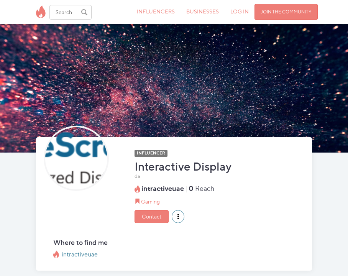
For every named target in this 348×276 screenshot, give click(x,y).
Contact (151, 216)
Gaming (150, 201)
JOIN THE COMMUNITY (286, 12)
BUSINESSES (202, 11)
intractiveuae (80, 254)
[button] (178, 216)
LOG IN (239, 11)
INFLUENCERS (156, 11)
